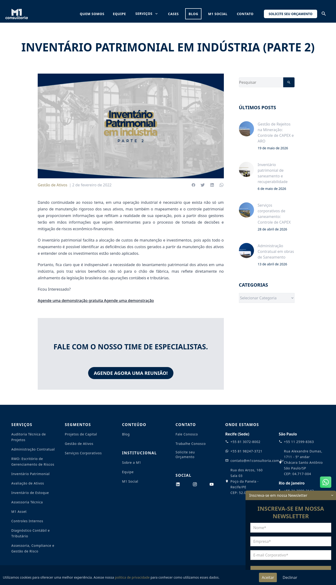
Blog (126, 434)
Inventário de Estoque (30, 492)
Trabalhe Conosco (191, 443)
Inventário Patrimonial (30, 474)
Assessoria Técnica (27, 502)
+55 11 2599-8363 (299, 441)
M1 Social (217, 14)
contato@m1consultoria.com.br (257, 460)
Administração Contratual (33, 449)
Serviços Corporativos (83, 453)
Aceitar (268, 577)
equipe (119, 14)
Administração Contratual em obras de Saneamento (276, 251)
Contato (245, 14)
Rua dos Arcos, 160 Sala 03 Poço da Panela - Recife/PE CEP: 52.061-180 (246, 481)
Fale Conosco (187, 434)
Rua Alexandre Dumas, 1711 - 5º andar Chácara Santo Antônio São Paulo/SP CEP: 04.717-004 (303, 462)
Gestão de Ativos (52, 185)
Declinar (290, 577)
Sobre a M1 (131, 462)
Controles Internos (27, 521)
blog (193, 14)
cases (173, 14)
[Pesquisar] (289, 82)
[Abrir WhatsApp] (325, 482)
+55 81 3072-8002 (245, 441)
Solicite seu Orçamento (290, 14)
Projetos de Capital (81, 434)
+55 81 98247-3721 (246, 451)
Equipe (128, 472)
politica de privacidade (132, 577)
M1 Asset (19, 511)
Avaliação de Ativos (27, 483)
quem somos (92, 14)
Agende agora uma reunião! (131, 373)
